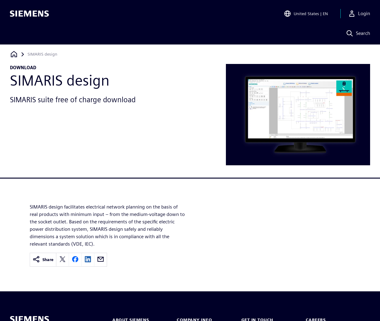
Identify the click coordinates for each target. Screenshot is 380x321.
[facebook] (75, 259)
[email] (100, 259)
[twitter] (62, 259)
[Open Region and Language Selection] (305, 13)
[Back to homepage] (14, 54)
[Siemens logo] (29, 14)
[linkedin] (88, 259)
